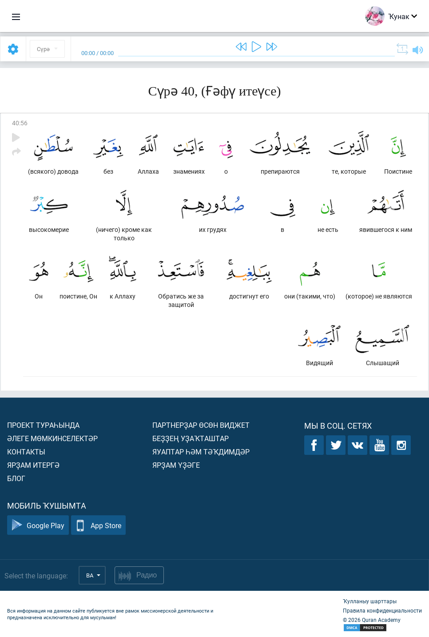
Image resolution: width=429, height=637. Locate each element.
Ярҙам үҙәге (176, 465)
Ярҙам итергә (33, 465)
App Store (98, 525)
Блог (16, 478)
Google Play (38, 525)
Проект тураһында (43, 425)
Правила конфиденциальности (382, 610)
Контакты (26, 451)
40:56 (20, 123)
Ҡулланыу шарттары (370, 601)
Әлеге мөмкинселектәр (52, 438)
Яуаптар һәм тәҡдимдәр (201, 451)
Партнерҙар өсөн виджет (201, 425)
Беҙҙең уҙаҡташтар (190, 438)
